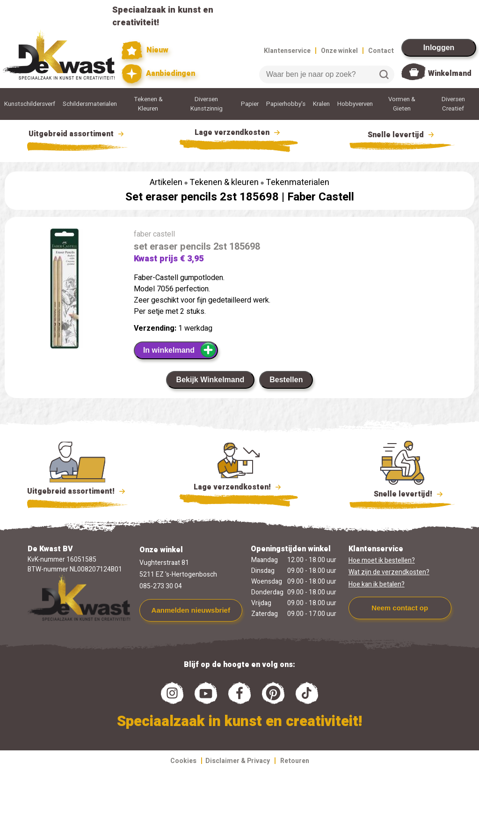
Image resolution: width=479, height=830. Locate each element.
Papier (250, 104)
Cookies (183, 761)
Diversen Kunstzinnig (206, 104)
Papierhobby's (285, 104)
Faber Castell (320, 197)
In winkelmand (180, 349)
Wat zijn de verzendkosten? (388, 572)
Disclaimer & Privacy (237, 761)
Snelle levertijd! (402, 493)
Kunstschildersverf (29, 104)
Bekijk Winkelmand (210, 380)
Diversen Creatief (453, 104)
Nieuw (145, 50)
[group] (64, 290)
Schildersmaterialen (90, 104)
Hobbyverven (355, 104)
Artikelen (166, 182)
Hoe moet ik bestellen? (381, 560)
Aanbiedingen (158, 73)
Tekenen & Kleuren (148, 104)
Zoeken (384, 74)
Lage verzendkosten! (238, 488)
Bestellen (286, 380)
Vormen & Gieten (401, 104)
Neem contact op (399, 608)
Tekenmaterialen (297, 182)
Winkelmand (450, 73)
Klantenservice (287, 51)
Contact (381, 51)
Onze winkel (339, 51)
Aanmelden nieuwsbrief (191, 610)
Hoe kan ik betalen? (376, 584)
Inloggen (439, 48)
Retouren (294, 761)
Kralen (321, 104)
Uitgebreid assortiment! (77, 491)
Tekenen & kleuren (224, 182)
